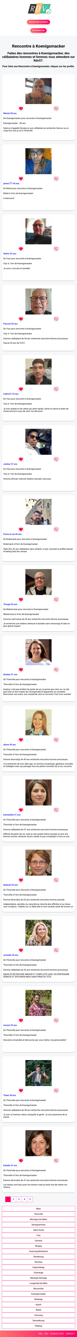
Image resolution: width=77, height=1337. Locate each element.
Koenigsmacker (38, 1294)
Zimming (38, 1315)
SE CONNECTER (38, 30)
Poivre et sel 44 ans (12, 534)
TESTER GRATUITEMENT (38, 22)
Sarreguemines (38, 1224)
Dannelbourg (38, 1320)
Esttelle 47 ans (10, 1165)
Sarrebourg (38, 1256)
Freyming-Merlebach (38, 1251)
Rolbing (38, 1326)
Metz (38, 1208)
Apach (38, 1304)
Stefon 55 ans (9, 253)
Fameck (38, 1240)
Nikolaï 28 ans (10, 113)
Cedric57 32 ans (10, 394)
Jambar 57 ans (10, 464)
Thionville (38, 1214)
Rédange (38, 1299)
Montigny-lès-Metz (38, 1219)
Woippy (38, 1246)
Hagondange (38, 1267)
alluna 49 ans (9, 744)
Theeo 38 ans (9, 1095)
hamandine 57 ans (11, 815)
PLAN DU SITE (57, 1333)
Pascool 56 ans (10, 324)
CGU (46, 1333)
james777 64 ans (11, 183)
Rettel (38, 1310)
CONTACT (70, 1333)
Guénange (38, 1272)
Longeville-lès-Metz (39, 1283)
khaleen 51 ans (10, 674)
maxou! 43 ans (10, 1025)
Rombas (38, 1262)
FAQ (40, 1333)
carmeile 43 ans (10, 955)
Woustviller (38, 1288)
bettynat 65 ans (10, 885)
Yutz (38, 1235)
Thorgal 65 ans (10, 604)
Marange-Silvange (38, 1278)
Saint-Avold (38, 1230)
